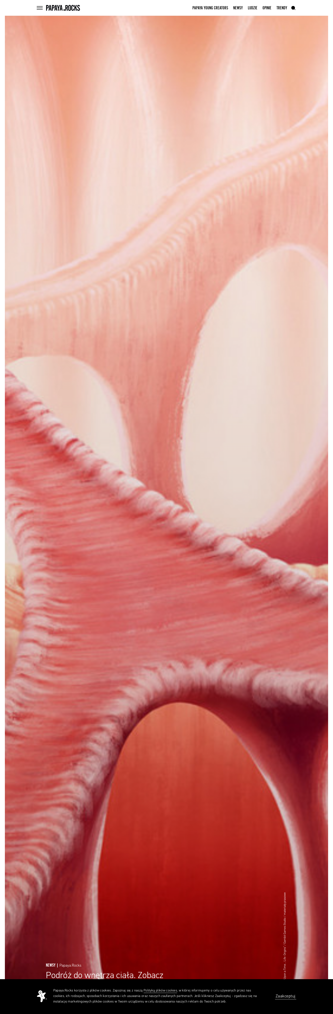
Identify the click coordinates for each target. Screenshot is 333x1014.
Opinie (266, 8)
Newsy (238, 8)
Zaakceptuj (286, 996)
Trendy (282, 8)
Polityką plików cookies (160, 990)
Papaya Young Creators (210, 8)
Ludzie (252, 8)
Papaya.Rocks (70, 965)
